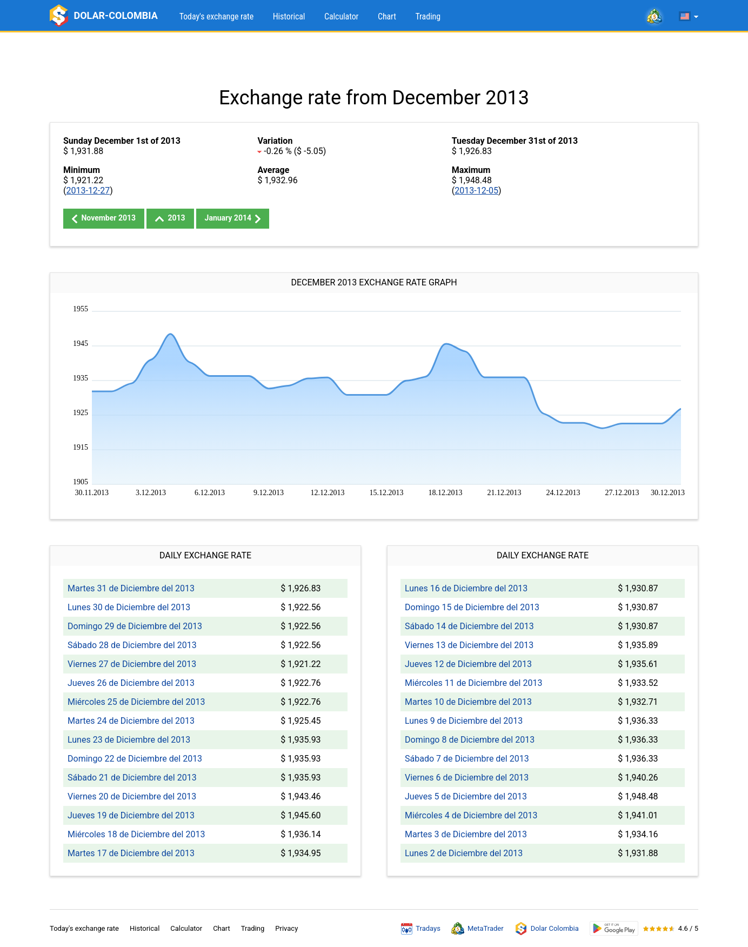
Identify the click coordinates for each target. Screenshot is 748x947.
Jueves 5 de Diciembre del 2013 (466, 796)
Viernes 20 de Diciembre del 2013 (132, 796)
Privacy (286, 928)
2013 (170, 218)
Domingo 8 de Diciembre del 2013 (470, 740)
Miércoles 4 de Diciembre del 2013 (471, 815)
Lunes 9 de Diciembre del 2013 (464, 721)
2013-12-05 (476, 190)
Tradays (420, 928)
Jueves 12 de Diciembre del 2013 (468, 664)
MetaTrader (477, 928)
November (104, 218)
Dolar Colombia (547, 928)
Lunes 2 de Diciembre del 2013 (464, 853)
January (233, 218)
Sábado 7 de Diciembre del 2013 (467, 758)
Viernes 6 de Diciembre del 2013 (467, 777)
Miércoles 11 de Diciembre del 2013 (473, 683)
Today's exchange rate (216, 16)
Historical (289, 16)
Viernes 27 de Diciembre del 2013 (132, 664)
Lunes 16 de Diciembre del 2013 (466, 588)
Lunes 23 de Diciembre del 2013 (129, 740)
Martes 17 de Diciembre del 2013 (131, 853)
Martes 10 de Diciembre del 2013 (468, 702)
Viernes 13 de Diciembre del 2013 (469, 645)
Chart (387, 16)
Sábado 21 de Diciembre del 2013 (132, 777)
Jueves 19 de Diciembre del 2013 (131, 815)
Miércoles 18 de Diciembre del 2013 (136, 834)
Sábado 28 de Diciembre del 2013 (132, 645)
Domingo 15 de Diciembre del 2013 (472, 607)
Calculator (341, 16)
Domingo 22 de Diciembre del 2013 (135, 758)
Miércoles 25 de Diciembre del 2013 (136, 702)
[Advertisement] (374, 59)
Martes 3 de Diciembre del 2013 (466, 834)
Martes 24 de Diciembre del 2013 (131, 721)
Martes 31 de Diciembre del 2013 (131, 588)
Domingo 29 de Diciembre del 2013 (135, 626)
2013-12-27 (88, 190)
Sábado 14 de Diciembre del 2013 (469, 626)
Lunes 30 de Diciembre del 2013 (129, 607)
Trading (427, 16)
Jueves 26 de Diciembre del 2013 (131, 683)
